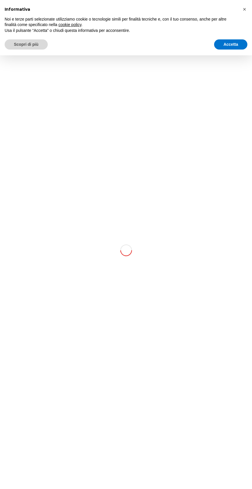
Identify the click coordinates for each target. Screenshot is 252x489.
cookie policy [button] (69, 24)
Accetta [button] (230, 44)
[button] (244, 9)
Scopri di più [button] (26, 44)
